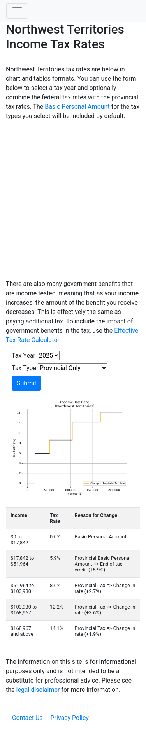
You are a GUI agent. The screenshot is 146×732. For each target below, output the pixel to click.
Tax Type (24, 368)
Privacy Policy (69, 717)
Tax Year (23, 355)
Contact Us (27, 717)
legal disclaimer (38, 689)
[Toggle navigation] (17, 11)
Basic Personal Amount (77, 106)
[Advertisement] (73, 200)
